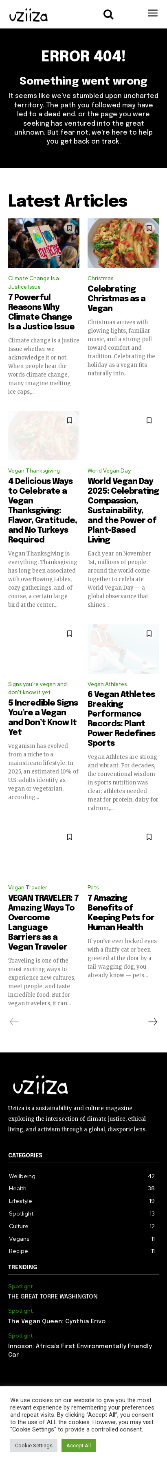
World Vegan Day (109, 470)
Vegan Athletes (107, 684)
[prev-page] (14, 1022)
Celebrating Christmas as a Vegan (116, 299)
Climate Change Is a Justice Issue (33, 282)
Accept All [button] (78, 1445)
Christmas (100, 278)
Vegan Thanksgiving (34, 470)
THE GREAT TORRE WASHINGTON (53, 1297)
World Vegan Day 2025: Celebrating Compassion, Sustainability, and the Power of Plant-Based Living (123, 511)
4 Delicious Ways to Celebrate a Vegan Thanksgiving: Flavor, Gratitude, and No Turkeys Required (42, 511)
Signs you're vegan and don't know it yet (37, 688)
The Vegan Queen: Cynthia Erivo (56, 1321)
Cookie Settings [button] (34, 1445)
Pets (93, 887)
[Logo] (28, 15)
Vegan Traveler (27, 887)
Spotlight (20, 1286)
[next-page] (152, 1022)
